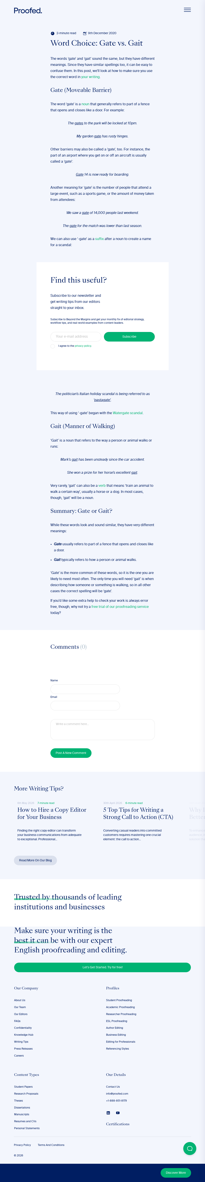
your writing (90, 77)
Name (54, 680)
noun (85, 104)
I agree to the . (75, 346)
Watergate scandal (128, 413)
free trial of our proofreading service (120, 607)
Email (53, 697)
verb (102, 486)
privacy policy (83, 346)
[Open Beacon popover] (189, 1148)
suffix (99, 239)
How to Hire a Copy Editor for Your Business (51, 814)
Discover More (176, 1172)
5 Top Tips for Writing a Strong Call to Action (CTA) (138, 814)
